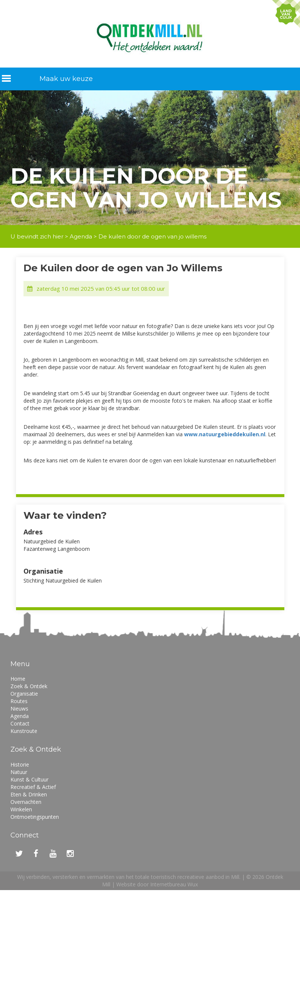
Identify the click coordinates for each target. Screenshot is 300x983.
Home (17, 678)
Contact (19, 723)
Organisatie (24, 693)
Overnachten (25, 801)
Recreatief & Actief (33, 786)
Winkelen (21, 809)
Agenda (81, 236)
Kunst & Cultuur (29, 779)
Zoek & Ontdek (28, 686)
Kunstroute (23, 730)
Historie (19, 764)
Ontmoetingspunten (34, 816)
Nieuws (19, 708)
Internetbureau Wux (174, 884)
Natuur (18, 772)
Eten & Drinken (28, 794)
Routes (19, 701)
